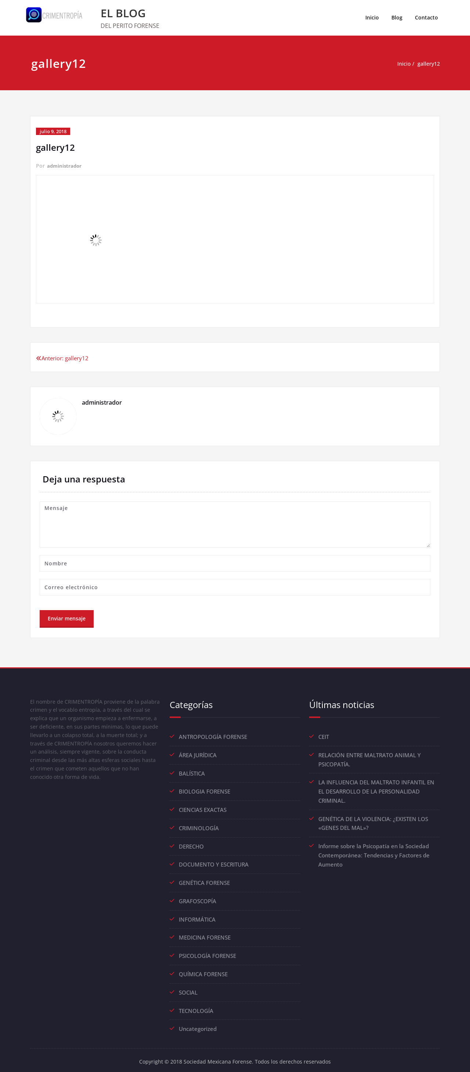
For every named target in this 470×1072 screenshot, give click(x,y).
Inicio (372, 17)
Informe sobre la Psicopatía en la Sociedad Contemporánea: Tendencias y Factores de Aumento (374, 852)
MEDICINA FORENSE (205, 934)
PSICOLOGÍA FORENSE (207, 952)
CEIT (323, 736)
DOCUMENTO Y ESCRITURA (214, 862)
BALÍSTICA (192, 772)
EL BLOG (123, 13)
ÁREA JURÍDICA (198, 754)
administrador (65, 165)
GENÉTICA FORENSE (204, 880)
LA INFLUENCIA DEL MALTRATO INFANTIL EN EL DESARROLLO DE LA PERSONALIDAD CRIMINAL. (376, 790)
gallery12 (428, 64)
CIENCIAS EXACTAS (203, 808)
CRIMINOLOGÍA (199, 826)
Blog (396, 17)
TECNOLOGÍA (196, 1006)
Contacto (426, 17)
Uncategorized (198, 1024)
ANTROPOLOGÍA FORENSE (213, 736)
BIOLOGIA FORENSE (204, 790)
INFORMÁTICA (197, 916)
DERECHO (191, 844)
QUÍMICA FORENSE (203, 970)
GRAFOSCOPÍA (197, 898)
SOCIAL (188, 988)
